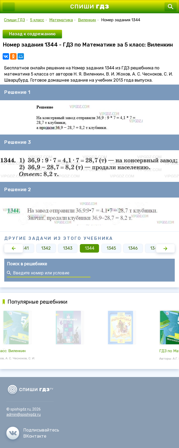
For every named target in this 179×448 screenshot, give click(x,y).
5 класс (37, 20)
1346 (133, 248)
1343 (67, 248)
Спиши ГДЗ (14, 20)
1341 (24, 248)
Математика (61, 20)
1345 (111, 248)
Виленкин (87, 20)
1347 (155, 248)
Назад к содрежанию (32, 33)
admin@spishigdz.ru (23, 414)
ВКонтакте (34, 436)
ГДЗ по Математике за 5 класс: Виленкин (42, 351)
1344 (89, 248)
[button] (13, 248)
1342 (46, 248)
